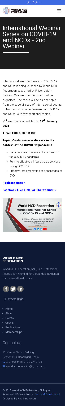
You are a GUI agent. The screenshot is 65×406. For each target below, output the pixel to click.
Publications (12, 327)
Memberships (13, 332)
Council (9, 322)
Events (9, 318)
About (8, 313)
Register (36, 2)
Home (9, 308)
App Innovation (27, 398)
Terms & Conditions (47, 394)
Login (27, 2)
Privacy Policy (24, 394)
